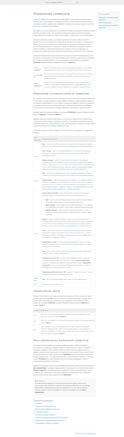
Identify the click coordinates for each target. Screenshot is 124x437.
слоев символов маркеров (71, 230)
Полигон (36, 156)
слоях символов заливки (73, 144)
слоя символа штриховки (85, 180)
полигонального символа (75, 251)
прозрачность (45, 126)
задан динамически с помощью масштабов (79, 226)
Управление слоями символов (45, 406)
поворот (54, 126)
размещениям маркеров (85, 167)
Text (35, 284)
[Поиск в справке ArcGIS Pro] (60, 2)
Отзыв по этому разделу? (87, 433)
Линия (36, 181)
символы (80, 123)
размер (60, 126)
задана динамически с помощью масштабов (73, 169)
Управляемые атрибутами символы (47, 423)
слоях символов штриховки (80, 151)
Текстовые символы (40, 24)
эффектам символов (71, 167)
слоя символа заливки (56, 279)
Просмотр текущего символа (45, 415)
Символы (36, 19)
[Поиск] (77, 2)
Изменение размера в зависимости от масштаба (51, 417)
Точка (35, 233)
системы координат (74, 244)
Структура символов (85, 87)
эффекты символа (57, 87)
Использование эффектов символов (47, 409)
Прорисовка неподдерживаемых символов (50, 420)
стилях (43, 33)
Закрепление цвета (105, 22)
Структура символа (41, 412)
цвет (67, 126)
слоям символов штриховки (55, 167)
